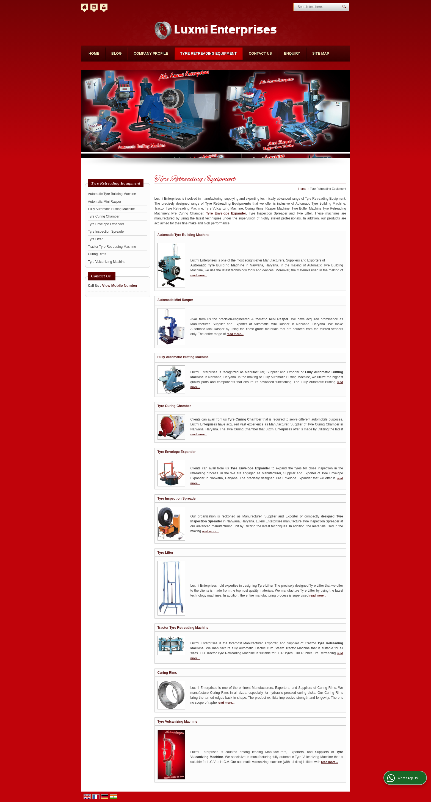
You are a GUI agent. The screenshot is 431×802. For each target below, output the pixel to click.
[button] (119, 285)
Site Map (320, 53)
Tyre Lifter (95, 239)
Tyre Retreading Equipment (208, 53)
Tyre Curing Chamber (104, 216)
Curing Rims (97, 254)
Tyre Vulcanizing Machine (106, 262)
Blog (116, 53)
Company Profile (151, 53)
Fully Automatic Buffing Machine (111, 209)
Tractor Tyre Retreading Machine (112, 247)
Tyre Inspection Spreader (106, 231)
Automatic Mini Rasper (104, 202)
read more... (198, 275)
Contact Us (260, 53)
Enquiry (292, 53)
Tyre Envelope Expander (106, 224)
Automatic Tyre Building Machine (112, 194)
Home (94, 53)
